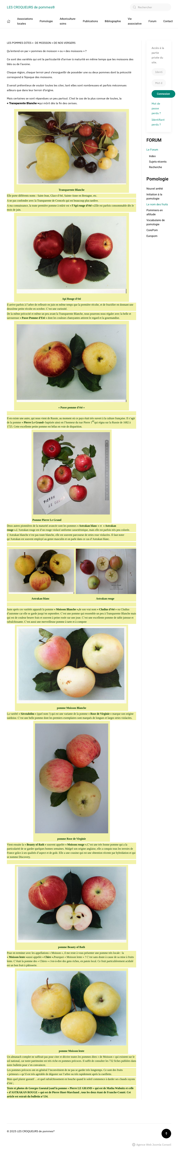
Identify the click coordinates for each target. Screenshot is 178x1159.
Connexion (163, 94)
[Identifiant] (159, 72)
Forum (152, 21)
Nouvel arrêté (154, 189)
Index (152, 156)
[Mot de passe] (159, 83)
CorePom (152, 230)
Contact (168, 21)
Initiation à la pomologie (154, 196)
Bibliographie (113, 21)
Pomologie (46, 21)
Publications (90, 21)
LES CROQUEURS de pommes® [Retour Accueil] (31, 7)
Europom (151, 236)
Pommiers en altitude (154, 212)
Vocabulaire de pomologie (155, 222)
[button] (166, 1133)
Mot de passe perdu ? (156, 108)
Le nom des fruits (157, 204)
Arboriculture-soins (68, 21)
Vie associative (135, 21)
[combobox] (150, 7)
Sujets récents (158, 162)
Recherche (155, 167)
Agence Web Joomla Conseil (151, 1144)
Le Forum (152, 150)
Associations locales (25, 21)
